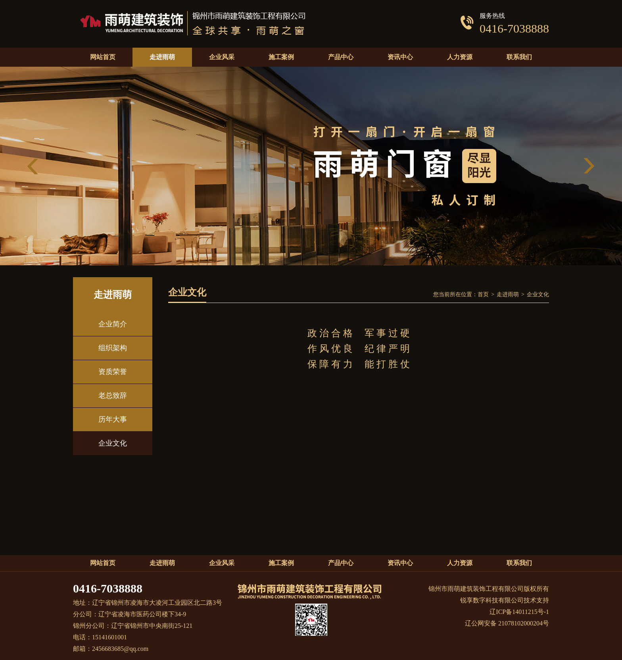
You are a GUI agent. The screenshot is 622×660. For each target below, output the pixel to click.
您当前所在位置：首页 (461, 294)
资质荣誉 (112, 372)
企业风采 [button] (221, 57)
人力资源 (459, 563)
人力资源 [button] (459, 57)
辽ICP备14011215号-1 (519, 611)
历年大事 (112, 419)
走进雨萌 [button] (162, 57)
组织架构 (112, 348)
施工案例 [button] (281, 57)
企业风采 (221, 563)
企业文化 (112, 443)
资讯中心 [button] (400, 57)
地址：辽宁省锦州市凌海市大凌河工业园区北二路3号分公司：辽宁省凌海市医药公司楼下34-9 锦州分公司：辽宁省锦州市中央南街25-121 (147, 614)
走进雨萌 (508, 294)
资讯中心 (400, 563)
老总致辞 (112, 395)
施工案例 (281, 563)
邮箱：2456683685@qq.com (110, 648)
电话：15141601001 (100, 637)
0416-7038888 (107, 588)
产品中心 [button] (340, 57)
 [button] (33, 166)
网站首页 (102, 57)
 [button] (589, 166)
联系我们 (519, 57)
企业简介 (112, 324)
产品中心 (340, 563)
